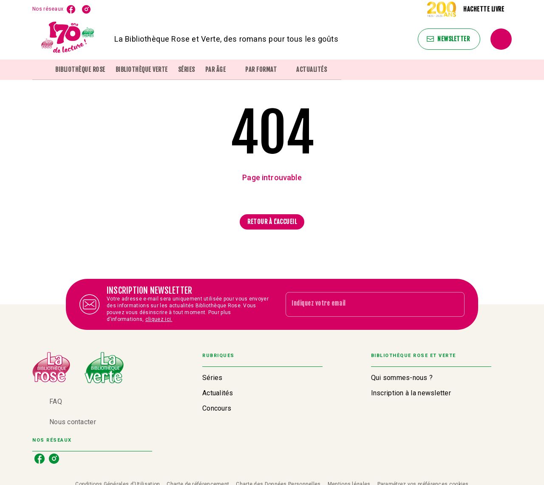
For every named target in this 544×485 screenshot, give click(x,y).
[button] (449, 39)
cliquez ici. (159, 319)
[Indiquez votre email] (364, 304)
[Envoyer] (454, 304)
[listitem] (71, 9)
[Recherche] (501, 39)
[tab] (41, 70)
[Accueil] (68, 39)
